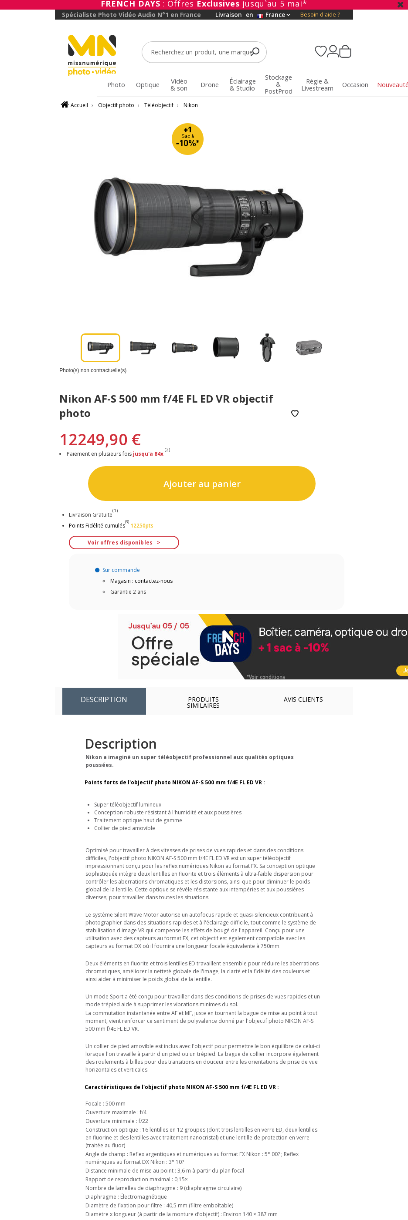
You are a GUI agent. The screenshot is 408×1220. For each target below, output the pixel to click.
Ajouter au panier (202, 483)
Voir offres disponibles (120, 542)
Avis (303, 699)
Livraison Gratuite (93, 514)
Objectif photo (116, 105)
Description (104, 699)
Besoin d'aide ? (320, 14)
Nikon (191, 105)
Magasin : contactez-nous (141, 581)
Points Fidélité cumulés (97, 525)
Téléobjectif (158, 105)
